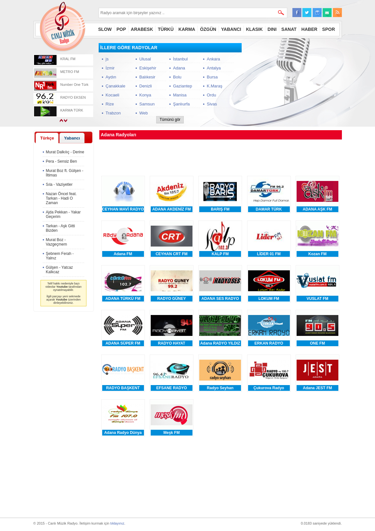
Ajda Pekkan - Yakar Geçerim (63, 214)
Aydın (111, 77)
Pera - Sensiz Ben (61, 161)
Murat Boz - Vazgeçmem (56, 242)
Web (143, 113)
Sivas (212, 104)
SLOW (105, 29)
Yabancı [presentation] (72, 138)
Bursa (212, 77)
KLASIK (254, 29)
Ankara (213, 59)
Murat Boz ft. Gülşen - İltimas (65, 172)
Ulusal (145, 59)
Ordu (211, 95)
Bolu (177, 77)
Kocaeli (113, 95)
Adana (179, 68)
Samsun (147, 104)
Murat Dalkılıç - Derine (65, 152)
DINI (272, 29)
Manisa (180, 95)
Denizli (145, 86)
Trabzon (113, 113)
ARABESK (142, 29)
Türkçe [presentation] (47, 138)
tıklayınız (117, 523)
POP (121, 29)
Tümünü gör (170, 119)
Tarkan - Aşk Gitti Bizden (60, 228)
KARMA (186, 29)
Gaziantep (182, 86)
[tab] (47, 138)
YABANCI (231, 29)
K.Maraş (214, 86)
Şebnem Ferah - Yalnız (60, 255)
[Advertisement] (294, 83)
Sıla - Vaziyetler (59, 184)
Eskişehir (147, 68)
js (107, 59)
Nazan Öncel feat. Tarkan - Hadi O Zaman (61, 198)
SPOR (328, 29)
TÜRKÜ (166, 29)
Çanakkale (115, 86)
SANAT (289, 29)
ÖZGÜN (208, 29)
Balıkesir (147, 77)
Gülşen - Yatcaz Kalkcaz (59, 269)
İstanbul (180, 59)
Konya (145, 95)
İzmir (110, 68)
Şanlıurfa (181, 104)
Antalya (214, 68)
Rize (110, 104)
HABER (309, 29)
